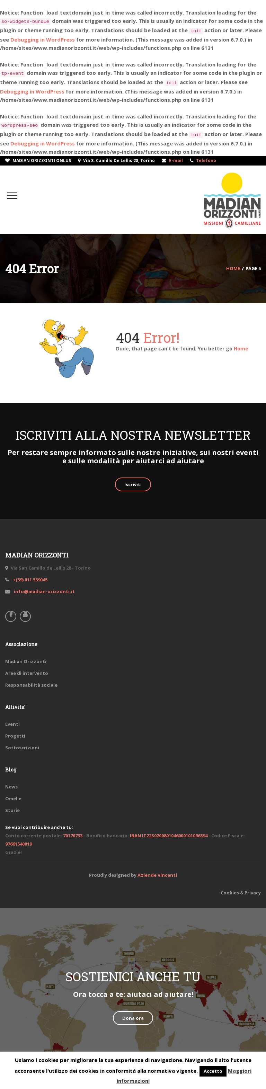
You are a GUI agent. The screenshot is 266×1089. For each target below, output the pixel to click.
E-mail (176, 160)
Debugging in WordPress (42, 39)
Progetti (15, 736)
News (11, 787)
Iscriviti (133, 484)
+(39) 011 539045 (29, 580)
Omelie (13, 798)
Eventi (12, 724)
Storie (12, 810)
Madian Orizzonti (25, 661)
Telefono (206, 160)
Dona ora (133, 1018)
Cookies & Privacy (241, 893)
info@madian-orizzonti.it (44, 591)
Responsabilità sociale (31, 685)
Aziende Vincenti (157, 875)
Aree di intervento (26, 673)
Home (241, 348)
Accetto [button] (213, 1071)
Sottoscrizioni (22, 747)
